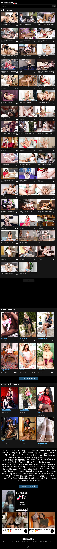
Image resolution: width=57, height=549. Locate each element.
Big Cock (41, 471)
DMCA (51, 542)
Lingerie (25, 473)
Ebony (29, 462)
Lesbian (38, 480)
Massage (53, 478)
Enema (47, 471)
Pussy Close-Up (16, 452)
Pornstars (31, 473)
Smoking (23, 476)
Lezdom (36, 469)
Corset (19, 480)
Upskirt (28, 457)
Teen (10, 478)
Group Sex (36, 475)
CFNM (31, 466)
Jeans (49, 462)
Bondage (47, 468)
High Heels (37, 453)
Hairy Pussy (32, 464)
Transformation (15, 455)
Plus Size (9, 466)
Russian (4, 478)
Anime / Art (51, 474)
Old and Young (43, 457)
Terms (35, 542)
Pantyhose (25, 480)
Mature (16, 467)
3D (38, 459)
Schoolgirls (12, 457)
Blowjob (10, 471)
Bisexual (8, 462)
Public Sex (35, 461)
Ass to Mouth (20, 457)
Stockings (24, 453)
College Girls (24, 467)
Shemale (53, 450)
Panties (21, 471)
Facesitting (51, 455)
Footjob (52, 466)
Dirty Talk (28, 471)
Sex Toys (43, 473)
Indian (3, 471)
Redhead (52, 475)
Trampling (30, 452)
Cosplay (8, 452)
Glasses (19, 468)
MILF (15, 450)
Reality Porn (52, 459)
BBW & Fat (52, 453)
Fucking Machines (22, 478)
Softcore (5, 475)
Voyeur (15, 478)
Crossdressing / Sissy (10, 460)
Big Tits (5, 455)
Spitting (47, 478)
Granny (34, 457)
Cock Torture (44, 459)
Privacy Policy (43, 542)
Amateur (47, 450)
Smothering (44, 476)
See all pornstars (27, 378)
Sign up (11, 542)
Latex (3, 452)
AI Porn (15, 471)
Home (4, 542)
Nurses (52, 468)
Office (4, 466)
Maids (42, 469)
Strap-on (28, 459)
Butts (34, 471)
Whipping (16, 475)
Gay (14, 473)
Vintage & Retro (7, 451)
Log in (17, 542)
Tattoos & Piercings (10, 469)
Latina (41, 450)
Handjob (19, 474)
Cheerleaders (51, 464)
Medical (37, 473)
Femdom (15, 462)
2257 (28, 547)
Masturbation (22, 464)
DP (42, 466)
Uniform (46, 466)
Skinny (45, 453)
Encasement (35, 450)
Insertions (53, 471)
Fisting (14, 464)
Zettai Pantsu (7, 464)
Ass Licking (37, 466)
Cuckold (31, 480)
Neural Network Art (36, 478)
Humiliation (42, 462)
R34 (19, 450)
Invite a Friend (26, 542)
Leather (30, 475)
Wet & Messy (34, 459)
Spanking (29, 454)
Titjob (11, 476)
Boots (24, 455)
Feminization (27, 469)
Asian (38, 464)
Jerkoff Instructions (40, 455)
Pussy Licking (7, 474)
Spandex (21, 460)
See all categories (27, 486)
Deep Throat (26, 451)
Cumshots (22, 462)
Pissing (43, 464)
